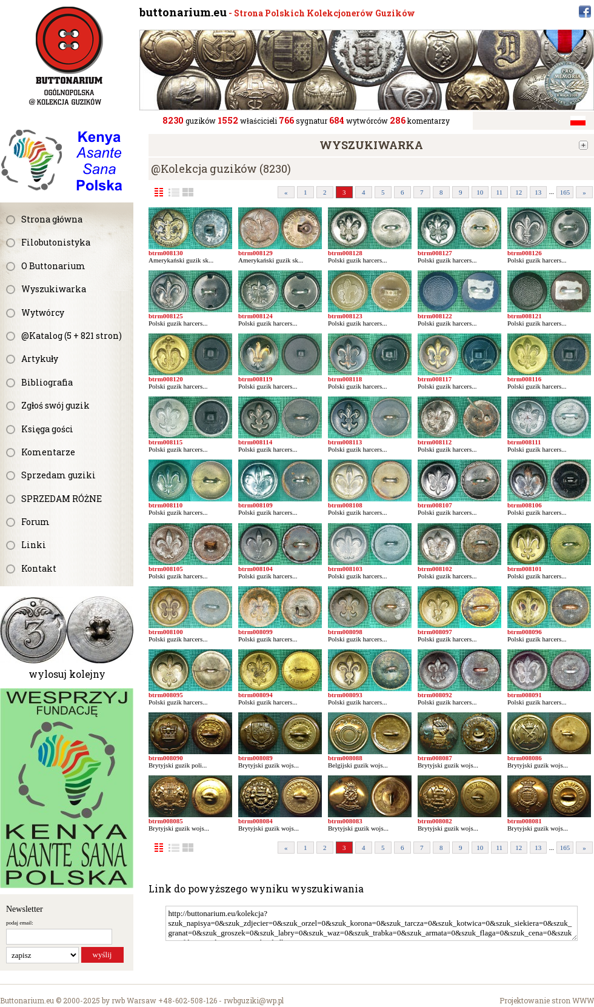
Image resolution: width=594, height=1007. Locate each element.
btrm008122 (435, 315)
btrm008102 (435, 568)
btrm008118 (345, 379)
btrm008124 (255, 315)
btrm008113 (345, 442)
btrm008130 (165, 252)
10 (479, 192)
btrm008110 (165, 505)
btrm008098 (345, 631)
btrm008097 (435, 631)
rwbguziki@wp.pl (254, 1000)
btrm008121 (524, 315)
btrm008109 (255, 505)
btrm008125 (165, 315)
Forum (35, 521)
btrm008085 (165, 821)
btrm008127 (435, 252)
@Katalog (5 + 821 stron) (71, 335)
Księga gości (47, 429)
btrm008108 (345, 505)
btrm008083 (345, 821)
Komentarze (48, 452)
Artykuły (39, 358)
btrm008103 (345, 568)
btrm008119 (255, 379)
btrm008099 (255, 631)
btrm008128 (345, 252)
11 (499, 192)
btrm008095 (165, 694)
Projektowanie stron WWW (546, 1000)
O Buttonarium (53, 266)
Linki (33, 544)
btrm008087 (435, 757)
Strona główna (51, 219)
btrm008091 (524, 694)
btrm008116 (524, 379)
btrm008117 (435, 379)
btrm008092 (435, 694)
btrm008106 (524, 505)
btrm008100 (165, 631)
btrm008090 (165, 757)
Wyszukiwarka (53, 289)
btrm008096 (524, 631)
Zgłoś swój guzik (55, 405)
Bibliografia (47, 382)
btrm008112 (435, 442)
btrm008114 (255, 442)
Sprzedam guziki (58, 475)
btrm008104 (255, 568)
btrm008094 (255, 694)
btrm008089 (255, 757)
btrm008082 (435, 821)
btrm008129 (255, 252)
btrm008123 (345, 315)
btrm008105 (165, 568)
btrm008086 (524, 757)
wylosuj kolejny (66, 673)
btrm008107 (435, 505)
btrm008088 (345, 757)
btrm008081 (524, 821)
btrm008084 (255, 821)
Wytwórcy (42, 312)
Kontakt (38, 568)
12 (518, 192)
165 (565, 192)
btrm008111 (524, 442)
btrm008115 (165, 442)
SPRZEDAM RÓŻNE (61, 498)
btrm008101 (524, 568)
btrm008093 (345, 694)
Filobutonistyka (55, 242)
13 (538, 192)
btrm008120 (165, 379)
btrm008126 (524, 252)
